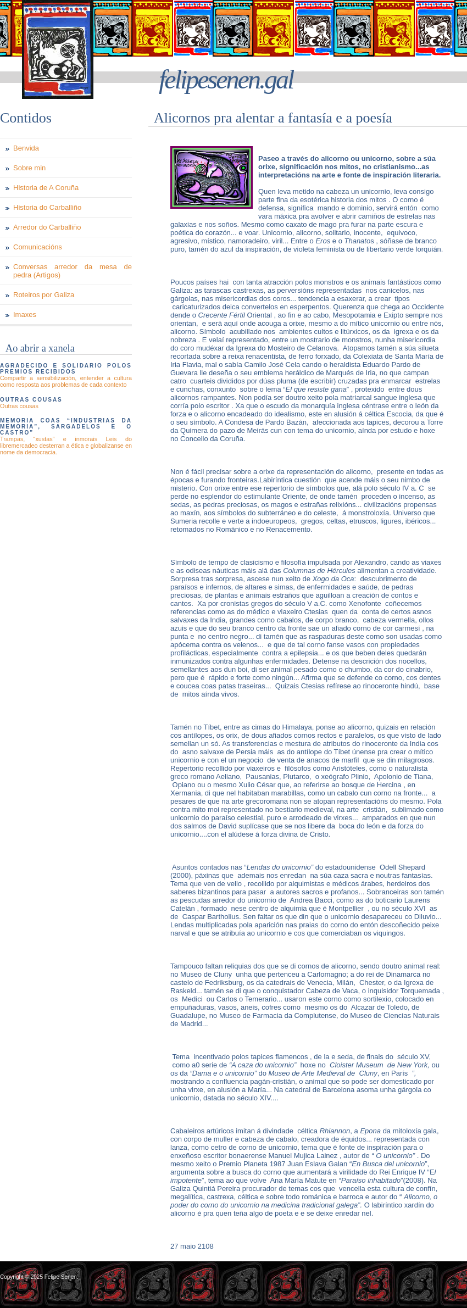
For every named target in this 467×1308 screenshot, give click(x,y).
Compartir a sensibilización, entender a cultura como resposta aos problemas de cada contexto (66, 381)
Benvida (26, 148)
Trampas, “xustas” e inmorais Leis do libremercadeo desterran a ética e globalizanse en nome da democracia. (66, 445)
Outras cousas (19, 406)
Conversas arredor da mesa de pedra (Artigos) (72, 271)
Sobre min (29, 168)
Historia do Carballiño (47, 207)
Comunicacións (37, 247)
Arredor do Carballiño (47, 227)
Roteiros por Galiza (43, 295)
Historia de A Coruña (46, 187)
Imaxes (24, 314)
